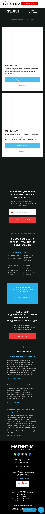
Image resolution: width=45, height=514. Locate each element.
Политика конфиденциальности (22, 505)
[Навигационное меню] (41, 3)
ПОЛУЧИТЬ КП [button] (22, 336)
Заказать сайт (29, 3)
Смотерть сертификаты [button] (15, 378)
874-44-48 (22, 459)
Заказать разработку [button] (14, 435)
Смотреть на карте (22, 478)
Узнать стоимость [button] (13, 402)
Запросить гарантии (22, 297)
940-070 (32, 10)
